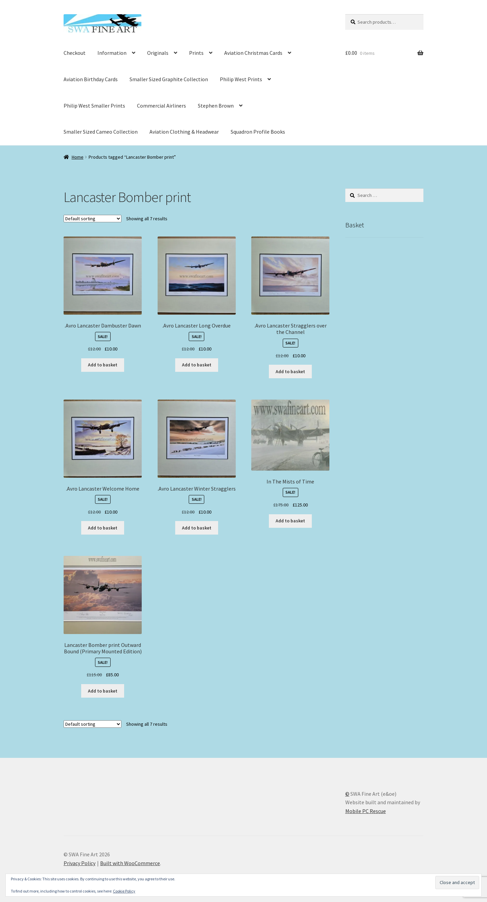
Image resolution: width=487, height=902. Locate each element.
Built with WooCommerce (130, 863)
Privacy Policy (79, 863)
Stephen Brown (216, 105)
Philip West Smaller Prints (94, 105)
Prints (196, 52)
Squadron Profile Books (258, 131)
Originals (157, 52)
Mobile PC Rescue (365, 811)
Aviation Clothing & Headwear (184, 131)
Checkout (75, 52)
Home (78, 157)
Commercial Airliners (161, 105)
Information (111, 52)
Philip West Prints (241, 79)
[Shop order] (92, 218)
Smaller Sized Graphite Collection (169, 79)
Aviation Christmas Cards (253, 52)
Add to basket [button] (102, 365)
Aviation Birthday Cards (91, 79)
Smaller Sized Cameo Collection (101, 131)
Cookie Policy (124, 891)
